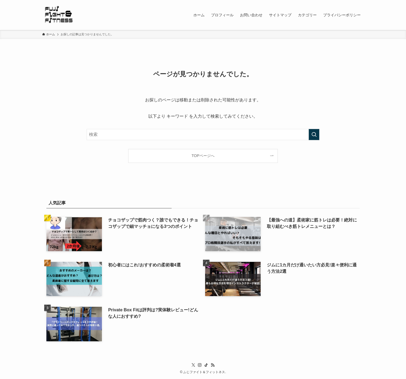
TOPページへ (202, 156)
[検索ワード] (203, 134)
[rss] (212, 365)
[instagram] (199, 365)
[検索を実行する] (314, 134)
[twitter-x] (193, 365)
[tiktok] (206, 365)
